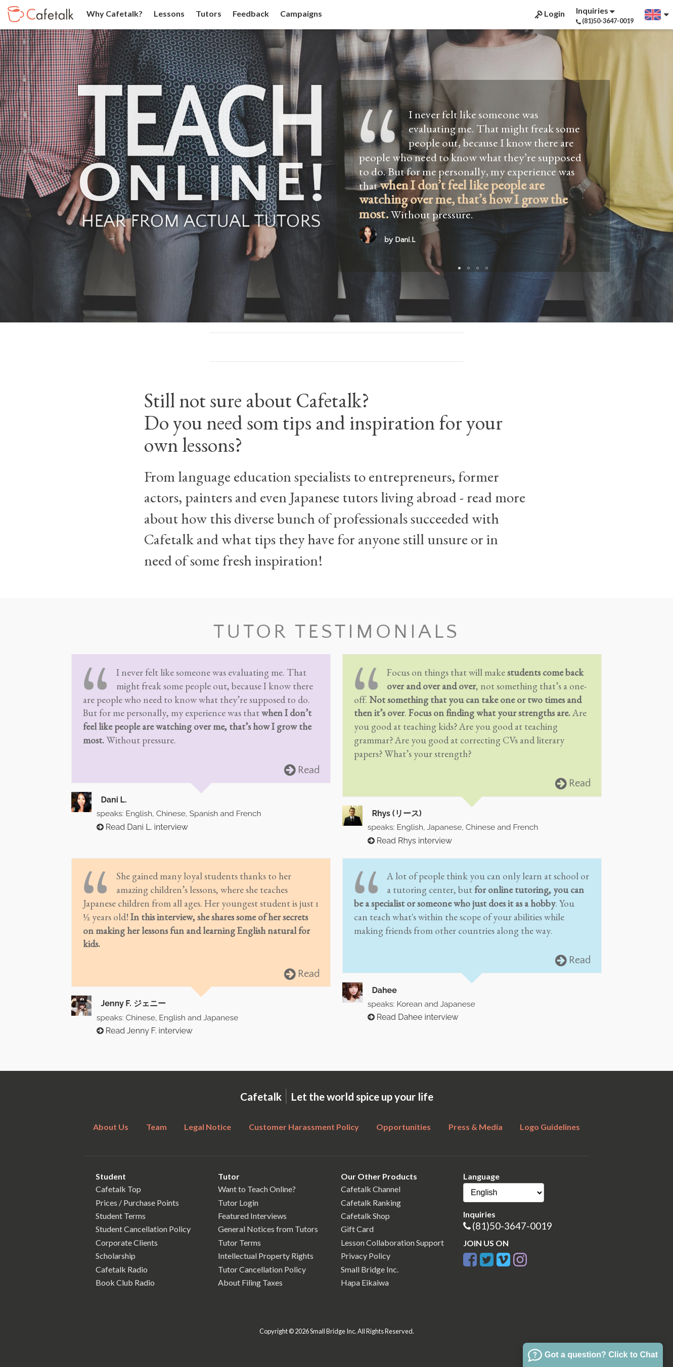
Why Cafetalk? (114, 13)
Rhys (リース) (396, 813)
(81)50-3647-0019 (512, 1226)
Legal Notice (207, 1127)
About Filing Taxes (250, 1282)
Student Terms (121, 1215)
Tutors (207, 13)
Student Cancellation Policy (143, 1229)
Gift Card (357, 1229)
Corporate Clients (127, 1242)
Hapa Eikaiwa (365, 1282)
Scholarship (116, 1255)
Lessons (168, 13)
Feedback (250, 13)
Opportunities (403, 1127)
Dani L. (113, 800)
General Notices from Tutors (268, 1229)
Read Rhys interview (410, 840)
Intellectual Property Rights (265, 1255)
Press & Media (475, 1127)
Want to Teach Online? (257, 1189)
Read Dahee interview (413, 1017)
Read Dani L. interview (142, 827)
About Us (110, 1127)
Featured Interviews (252, 1215)
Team (156, 1127)
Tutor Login (238, 1202)
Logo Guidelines (550, 1127)
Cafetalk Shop (365, 1215)
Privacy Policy (365, 1255)
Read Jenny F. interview (145, 1030)
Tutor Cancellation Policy (262, 1269)
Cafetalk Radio (122, 1269)
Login (549, 14)
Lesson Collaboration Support (392, 1242)
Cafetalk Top (118, 1189)
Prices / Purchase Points (137, 1202)
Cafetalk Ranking (371, 1202)
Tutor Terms (239, 1242)
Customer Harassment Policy (304, 1127)
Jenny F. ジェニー (133, 1003)
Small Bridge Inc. (369, 1269)
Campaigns (300, 13)
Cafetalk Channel (370, 1189)
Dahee (384, 990)
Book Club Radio (125, 1282)
